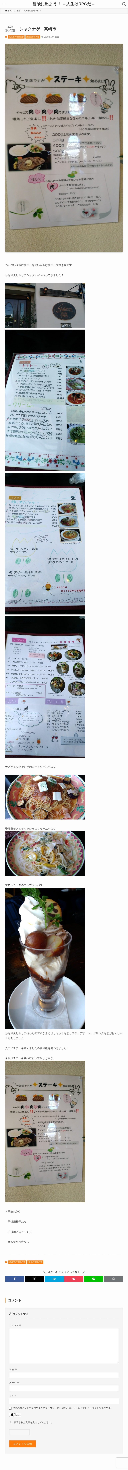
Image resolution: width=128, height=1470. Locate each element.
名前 (13, 1369)
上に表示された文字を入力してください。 (31, 1422)
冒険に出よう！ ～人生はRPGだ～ (64, 4)
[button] (14, 1279)
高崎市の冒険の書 (16, 37)
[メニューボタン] (4, 4)
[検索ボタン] (124, 4)
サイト (12, 1395)
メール (14, 1382)
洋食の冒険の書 (32, 37)
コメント (15, 1325)
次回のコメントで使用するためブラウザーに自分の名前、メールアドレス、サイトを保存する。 (63, 1408)
